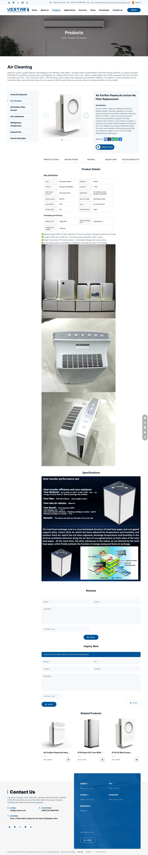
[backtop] (145, 437)
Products (71, 38)
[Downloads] (104, 10)
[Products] (56, 10)
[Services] (83, 10)
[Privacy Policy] (100, 852)
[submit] (88, 840)
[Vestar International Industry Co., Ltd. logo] (18, 10)
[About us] (44, 10)
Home (64, 38)
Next (86, 115)
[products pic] (57, 733)
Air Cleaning (81, 38)
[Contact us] (117, 10)
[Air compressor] (22, 116)
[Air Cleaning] (22, 101)
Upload (133, 703)
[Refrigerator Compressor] (22, 124)
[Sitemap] (91, 852)
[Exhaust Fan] (22, 132)
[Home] (34, 10)
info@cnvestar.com (58, 2)
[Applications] (69, 10)
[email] (145, 418)
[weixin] (145, 432)
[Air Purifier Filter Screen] (22, 108)
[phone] (145, 423)
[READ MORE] (48, 759)
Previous (46, 115)
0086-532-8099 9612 (76, 2)
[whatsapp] (145, 427)
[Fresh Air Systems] (22, 95)
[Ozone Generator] (22, 138)
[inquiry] (105, 147)
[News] (93, 10)
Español (136, 2)
